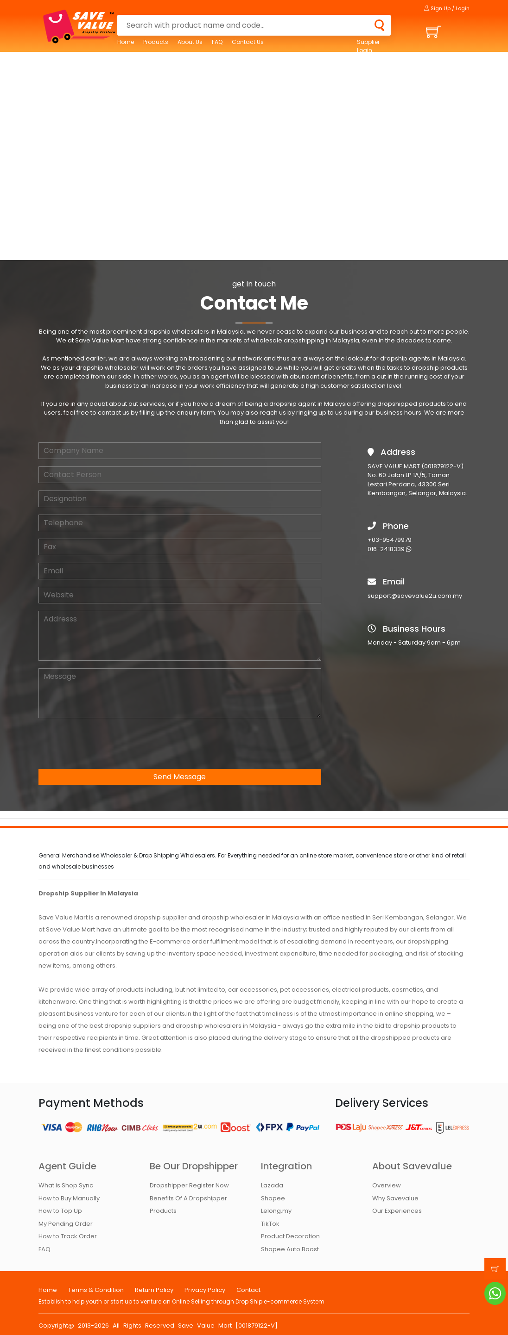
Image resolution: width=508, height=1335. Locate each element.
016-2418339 (389, 549)
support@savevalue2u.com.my (415, 595)
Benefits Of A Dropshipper (188, 1198)
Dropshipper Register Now (189, 1185)
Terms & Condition (96, 1289)
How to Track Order (67, 1236)
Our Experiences (397, 1210)
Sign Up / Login (447, 8)
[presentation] (108, 744)
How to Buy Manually (69, 1198)
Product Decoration (290, 1236)
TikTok (270, 1223)
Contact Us (248, 42)
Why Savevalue (395, 1198)
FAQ (217, 42)
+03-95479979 (390, 539)
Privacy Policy (204, 1289)
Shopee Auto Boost (290, 1249)
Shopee (273, 1198)
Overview (386, 1185)
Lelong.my (276, 1210)
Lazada (272, 1185)
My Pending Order (65, 1223)
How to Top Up (60, 1210)
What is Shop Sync (65, 1185)
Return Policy (154, 1289)
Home (125, 42)
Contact (248, 1289)
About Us (190, 42)
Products (155, 42)
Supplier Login (368, 46)
